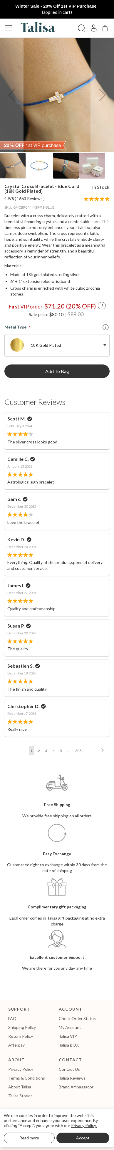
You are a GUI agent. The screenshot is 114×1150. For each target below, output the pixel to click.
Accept (83, 1137)
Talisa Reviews (72, 1077)
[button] (12, 95)
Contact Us (69, 1069)
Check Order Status (77, 1018)
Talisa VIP (68, 1036)
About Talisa (19, 1086)
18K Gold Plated (46, 345)
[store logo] (36, 28)
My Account (70, 1027)
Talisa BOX (69, 1044)
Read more (29, 1137)
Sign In (94, 28)
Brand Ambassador (76, 1086)
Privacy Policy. (84, 1125)
